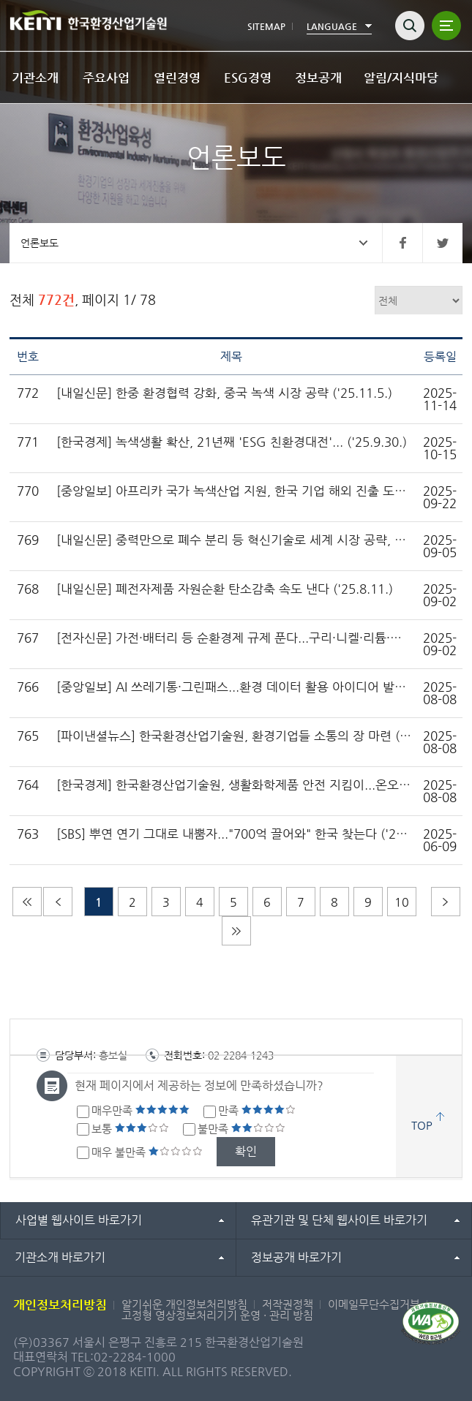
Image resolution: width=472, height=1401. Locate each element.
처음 (27, 901)
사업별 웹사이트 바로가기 (78, 1220)
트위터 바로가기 (442, 243)
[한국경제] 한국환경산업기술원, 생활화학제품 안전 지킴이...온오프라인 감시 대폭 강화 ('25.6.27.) (234, 785)
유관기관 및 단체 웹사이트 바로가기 (339, 1220)
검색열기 (409, 25)
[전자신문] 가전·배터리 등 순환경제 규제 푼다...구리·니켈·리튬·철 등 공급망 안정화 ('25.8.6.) (234, 638)
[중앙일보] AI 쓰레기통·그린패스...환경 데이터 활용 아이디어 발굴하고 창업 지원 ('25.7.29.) (234, 687)
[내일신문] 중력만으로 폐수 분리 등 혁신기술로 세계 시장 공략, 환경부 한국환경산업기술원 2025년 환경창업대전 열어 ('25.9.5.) (234, 540)
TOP (421, 1125)
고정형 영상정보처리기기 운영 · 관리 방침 (217, 1315)
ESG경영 (247, 77)
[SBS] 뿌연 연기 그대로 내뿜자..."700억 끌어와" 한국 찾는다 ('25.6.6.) (234, 834)
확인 (246, 1151)
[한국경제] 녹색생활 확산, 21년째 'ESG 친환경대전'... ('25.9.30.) (231, 442)
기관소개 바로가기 (60, 1257)
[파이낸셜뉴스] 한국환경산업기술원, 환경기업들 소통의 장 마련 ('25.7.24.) (234, 736)
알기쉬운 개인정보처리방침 (184, 1304)
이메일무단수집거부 (374, 1304)
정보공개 (318, 77)
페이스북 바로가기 (402, 243)
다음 (445, 901)
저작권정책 (287, 1304)
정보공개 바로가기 (296, 1257)
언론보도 (39, 243)
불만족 (241, 1128)
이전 (57, 901)
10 (401, 902)
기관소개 (35, 77)
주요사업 (106, 77)
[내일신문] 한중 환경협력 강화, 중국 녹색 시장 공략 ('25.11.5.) (224, 393)
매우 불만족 (147, 1152)
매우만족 (140, 1110)
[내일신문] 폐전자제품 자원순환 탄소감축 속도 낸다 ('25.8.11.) (224, 589)
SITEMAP (266, 26)
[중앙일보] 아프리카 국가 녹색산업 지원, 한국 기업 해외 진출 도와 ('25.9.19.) (234, 491)
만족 (257, 1110)
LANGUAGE (332, 26)
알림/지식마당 (401, 77)
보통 (130, 1128)
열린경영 (177, 77)
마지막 (236, 930)
